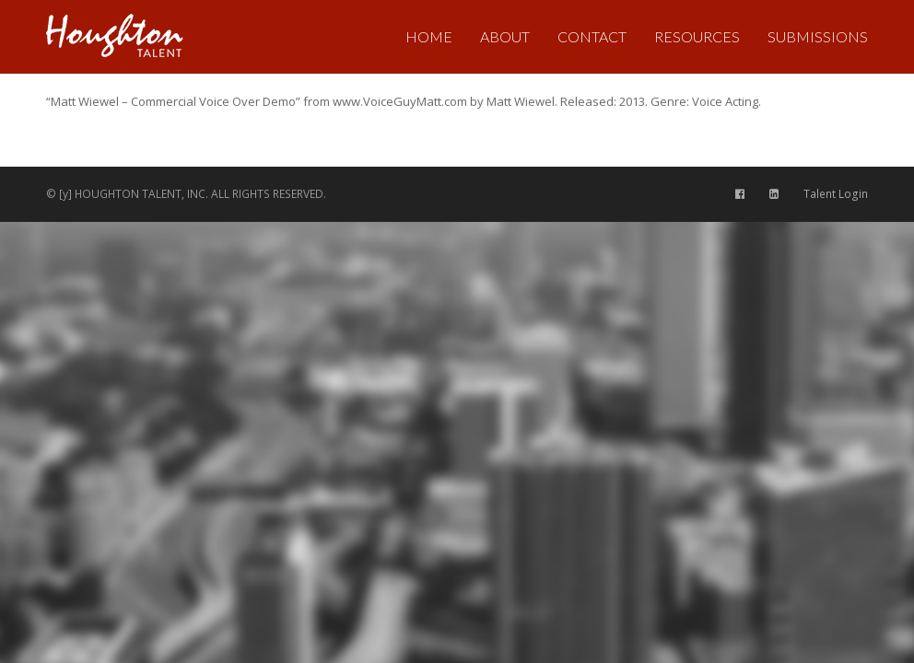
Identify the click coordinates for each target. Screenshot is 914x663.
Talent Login (835, 194)
